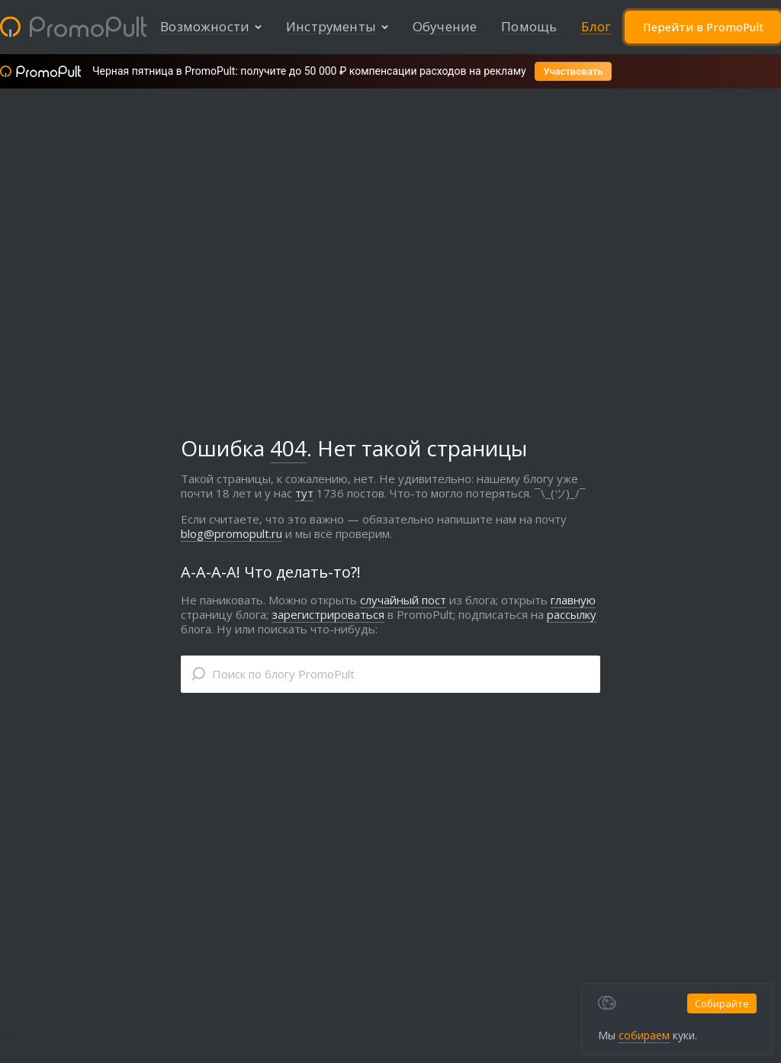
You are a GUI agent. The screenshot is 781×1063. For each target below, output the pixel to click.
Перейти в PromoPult (702, 27)
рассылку (571, 615)
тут (304, 494)
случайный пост (403, 601)
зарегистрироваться (328, 615)
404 (288, 449)
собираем (615, 1035)
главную (573, 601)
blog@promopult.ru (231, 535)
